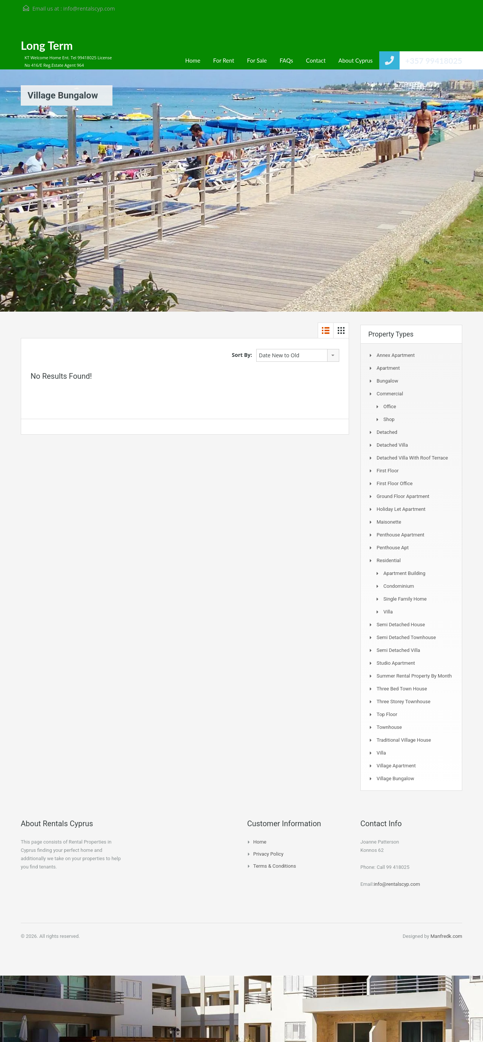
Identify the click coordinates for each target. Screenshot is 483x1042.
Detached (387, 432)
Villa (388, 612)
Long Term (47, 45)
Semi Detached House (401, 624)
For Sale (257, 60)
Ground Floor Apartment (403, 496)
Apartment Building (404, 573)
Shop (389, 419)
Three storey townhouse (404, 701)
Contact (316, 60)
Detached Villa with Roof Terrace (412, 458)
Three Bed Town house (402, 689)
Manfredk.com (446, 936)
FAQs (286, 60)
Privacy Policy (268, 854)
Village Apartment (396, 765)
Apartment (388, 368)
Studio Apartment (396, 663)
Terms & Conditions (274, 866)
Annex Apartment (396, 355)
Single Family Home (405, 599)
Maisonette (389, 522)
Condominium (398, 586)
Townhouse (389, 727)
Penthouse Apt (393, 547)
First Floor (388, 470)
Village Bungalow (395, 778)
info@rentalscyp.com (89, 8)
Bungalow (387, 381)
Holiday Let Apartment (401, 509)
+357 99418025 (433, 60)
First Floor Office (394, 483)
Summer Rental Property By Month (414, 676)
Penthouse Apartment (401, 535)
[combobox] (297, 355)
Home (192, 60)
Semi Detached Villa (398, 650)
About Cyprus (355, 60)
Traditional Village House (404, 740)
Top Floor (387, 714)
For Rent (223, 60)
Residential (389, 560)
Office (389, 406)
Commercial (390, 394)
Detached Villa (392, 445)
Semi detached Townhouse (406, 637)
